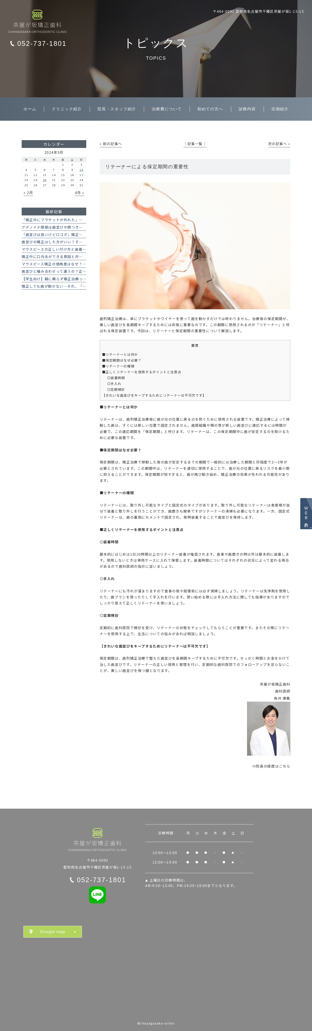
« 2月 (28, 192)
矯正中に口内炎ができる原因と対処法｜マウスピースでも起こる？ (79, 256)
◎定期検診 (116, 389)
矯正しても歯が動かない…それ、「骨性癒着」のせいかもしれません (81, 286)
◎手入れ (114, 383)
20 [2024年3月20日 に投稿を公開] (45, 180)
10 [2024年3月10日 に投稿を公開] (81, 170)
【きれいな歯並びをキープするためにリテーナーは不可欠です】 (154, 395)
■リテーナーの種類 (118, 366)
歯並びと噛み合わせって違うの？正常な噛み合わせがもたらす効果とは (83, 271)
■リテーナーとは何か (120, 354)
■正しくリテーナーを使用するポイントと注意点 (141, 371)
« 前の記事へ (111, 143)
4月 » (79, 192)
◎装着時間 (116, 377)
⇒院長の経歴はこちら (271, 766)
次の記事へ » (279, 143)
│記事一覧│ (195, 143)
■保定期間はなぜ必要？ (122, 360)
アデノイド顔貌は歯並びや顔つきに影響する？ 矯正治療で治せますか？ (83, 227)
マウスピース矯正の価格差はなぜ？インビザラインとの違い (73, 263)
